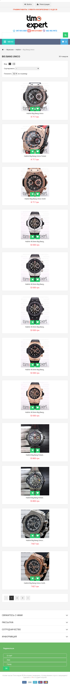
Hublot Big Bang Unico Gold (35, 199)
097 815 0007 (21, 31)
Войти (28, 4)
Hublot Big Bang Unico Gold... (35, 583)
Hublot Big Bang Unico (35, 113)
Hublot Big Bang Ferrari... (35, 455)
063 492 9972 (51, 31)
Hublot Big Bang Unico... (35, 540)
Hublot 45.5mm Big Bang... (35, 241)
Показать (8, 74)
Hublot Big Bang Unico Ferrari (35, 156)
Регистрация (43, 4)
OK (6, 668)
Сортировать (9, 68)
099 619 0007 (36, 31)
